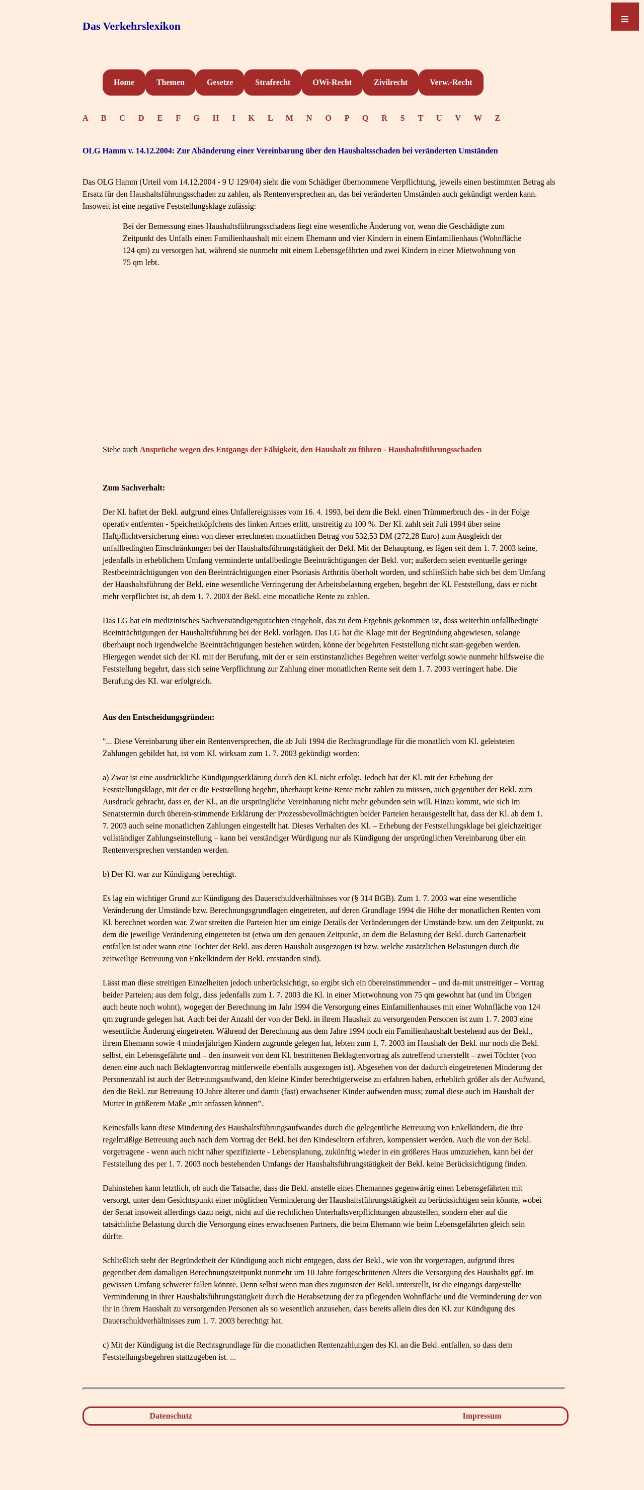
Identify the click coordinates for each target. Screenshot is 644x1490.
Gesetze (220, 82)
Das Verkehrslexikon (132, 26)
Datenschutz (170, 1416)
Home (124, 82)
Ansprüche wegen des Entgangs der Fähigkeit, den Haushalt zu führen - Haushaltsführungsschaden (311, 449)
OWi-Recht (332, 82)
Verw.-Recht (451, 82)
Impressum (482, 1416)
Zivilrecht (391, 82)
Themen (170, 82)
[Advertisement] (324, 371)
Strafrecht (272, 82)
